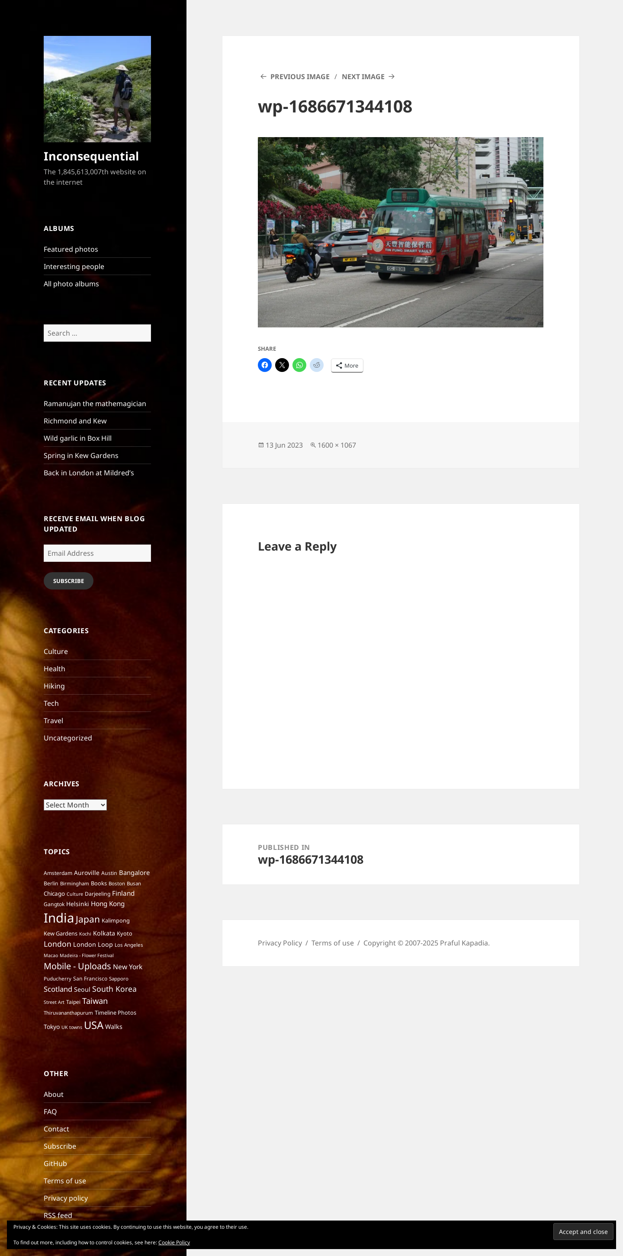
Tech (51, 703)
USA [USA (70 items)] (93, 1025)
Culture (56, 651)
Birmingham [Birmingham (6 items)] (74, 883)
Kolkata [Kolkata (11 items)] (104, 933)
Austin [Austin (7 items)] (109, 873)
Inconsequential (91, 156)
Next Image (363, 76)
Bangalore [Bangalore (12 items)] (134, 872)
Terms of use (65, 1181)
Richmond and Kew (75, 421)
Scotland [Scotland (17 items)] (58, 989)
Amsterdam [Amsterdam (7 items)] (58, 873)
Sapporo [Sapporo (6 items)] (118, 978)
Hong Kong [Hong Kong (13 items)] (108, 903)
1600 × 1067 (337, 445)
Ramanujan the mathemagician (95, 403)
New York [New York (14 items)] (127, 966)
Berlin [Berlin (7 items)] (51, 883)
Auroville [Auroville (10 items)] (87, 872)
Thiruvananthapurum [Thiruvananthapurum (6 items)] (68, 1012)
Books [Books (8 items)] (99, 883)
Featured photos (71, 249)
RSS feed (58, 1215)
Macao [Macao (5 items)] (51, 955)
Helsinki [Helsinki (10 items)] (77, 904)
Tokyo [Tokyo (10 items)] (52, 1026)
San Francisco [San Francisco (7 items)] (90, 978)
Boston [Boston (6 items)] (117, 883)
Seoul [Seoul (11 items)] (82, 989)
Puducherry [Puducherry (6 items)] (57, 978)
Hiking (54, 686)
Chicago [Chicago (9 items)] (54, 893)
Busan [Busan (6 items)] (134, 883)
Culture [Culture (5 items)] (75, 894)
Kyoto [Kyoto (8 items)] (124, 933)
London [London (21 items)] (57, 944)
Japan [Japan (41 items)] (88, 919)
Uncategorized (68, 738)
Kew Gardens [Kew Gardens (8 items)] (60, 933)
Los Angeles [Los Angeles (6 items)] (129, 945)
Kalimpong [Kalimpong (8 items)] (116, 920)
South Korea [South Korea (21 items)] (114, 989)
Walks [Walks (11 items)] (113, 1026)
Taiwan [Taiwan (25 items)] (95, 1000)
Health (54, 668)
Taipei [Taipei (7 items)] (73, 1002)
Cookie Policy (174, 1242)
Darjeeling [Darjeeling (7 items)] (97, 893)
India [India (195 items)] (59, 917)
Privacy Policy (280, 943)
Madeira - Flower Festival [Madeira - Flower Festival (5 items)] (87, 955)
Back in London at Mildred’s (89, 472)
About (54, 1094)
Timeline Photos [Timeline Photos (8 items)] (115, 1012)
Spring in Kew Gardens (81, 455)
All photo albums (71, 283)
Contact (56, 1129)
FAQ (50, 1111)
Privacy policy (66, 1198)
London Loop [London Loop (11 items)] (93, 944)
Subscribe (68, 581)
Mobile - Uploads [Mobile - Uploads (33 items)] (77, 966)
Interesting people (74, 266)
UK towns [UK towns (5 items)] (71, 1027)
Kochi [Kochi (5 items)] (85, 934)
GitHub (55, 1163)
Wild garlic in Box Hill (78, 438)
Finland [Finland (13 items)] (123, 893)
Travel (53, 720)
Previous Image (300, 76)
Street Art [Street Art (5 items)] (54, 1002)
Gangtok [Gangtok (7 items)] (54, 904)
